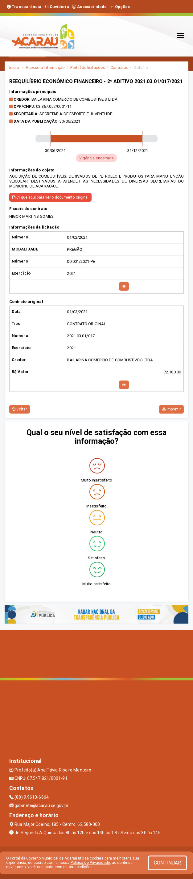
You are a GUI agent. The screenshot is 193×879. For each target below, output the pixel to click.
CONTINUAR (167, 863)
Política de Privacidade (90, 862)
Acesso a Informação (45, 67)
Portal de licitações (87, 67)
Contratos (119, 67)
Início (14, 67)
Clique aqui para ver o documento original (50, 197)
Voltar (19, 409)
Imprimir (171, 409)
